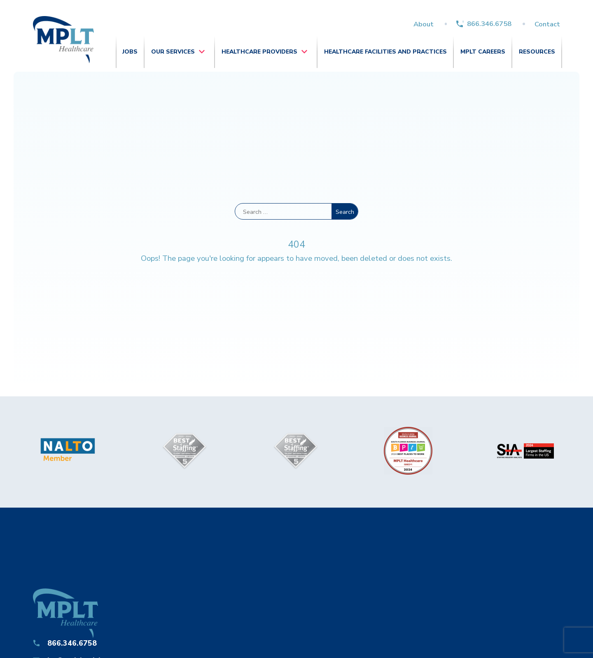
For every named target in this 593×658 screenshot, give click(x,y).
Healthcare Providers (259, 52)
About (423, 24)
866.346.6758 (489, 23)
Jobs (130, 52)
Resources (537, 52)
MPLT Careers (482, 52)
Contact (547, 24)
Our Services (173, 52)
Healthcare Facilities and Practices (385, 52)
